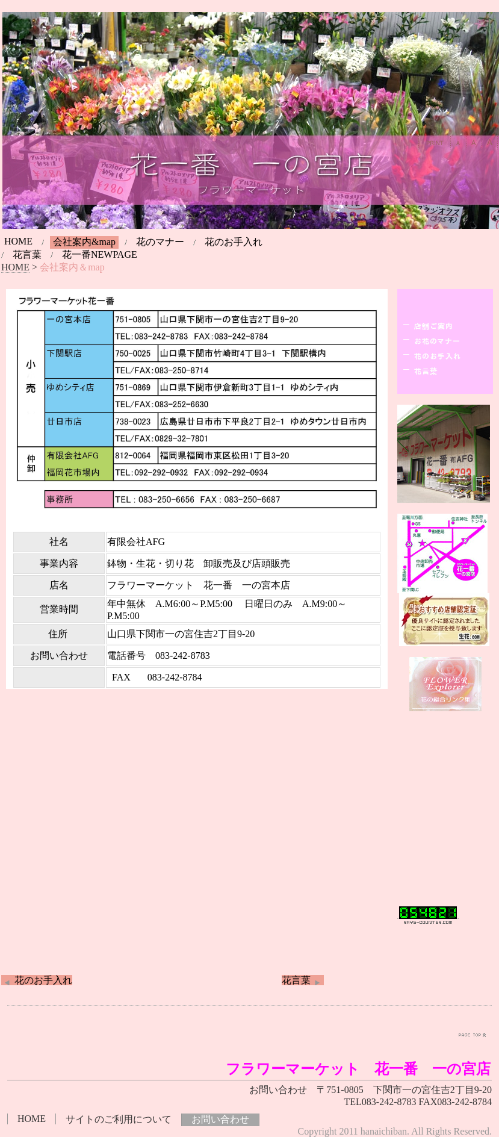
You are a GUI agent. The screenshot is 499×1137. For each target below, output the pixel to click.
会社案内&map (84, 242)
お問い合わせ (220, 1119)
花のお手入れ (233, 242)
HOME (18, 241)
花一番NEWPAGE (99, 254)
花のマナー (160, 242)
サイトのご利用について (119, 1119)
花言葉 (27, 254)
